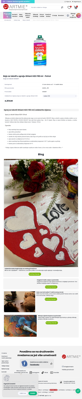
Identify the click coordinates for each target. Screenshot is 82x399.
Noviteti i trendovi (15, 15)
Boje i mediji (21, 15)
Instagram (34, 372)
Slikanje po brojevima (73, 15)
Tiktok (45, 372)
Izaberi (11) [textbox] (47, 96)
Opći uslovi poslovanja (5, 362)
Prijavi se (68, 1)
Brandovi (61, 15)
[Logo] (15, 7)
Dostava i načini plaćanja (6, 357)
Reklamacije (5, 369)
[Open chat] (78, 391)
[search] (62, 8)
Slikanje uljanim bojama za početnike (49, 316)
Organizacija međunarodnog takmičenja (47, 383)
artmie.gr (45, 392)
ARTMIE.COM (53, 390)
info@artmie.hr (69, 367)
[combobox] (59, 96)
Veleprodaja (5, 366)
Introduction (7, 20)
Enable (32, 393)
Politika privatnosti (68, 369)
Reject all (23, 393)
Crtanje (54, 15)
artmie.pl (45, 390)
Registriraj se (77, 1)
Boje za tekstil (26, 20)
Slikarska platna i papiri (28, 15)
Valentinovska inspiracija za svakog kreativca (21, 269)
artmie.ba (62, 390)
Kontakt (4, 372)
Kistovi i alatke (41, 15)
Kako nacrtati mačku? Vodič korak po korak (49, 292)
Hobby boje (17, 20)
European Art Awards (42, 381)
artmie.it (51, 392)
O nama (4, 353)
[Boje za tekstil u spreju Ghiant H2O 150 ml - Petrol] (41, 48)
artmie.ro (68, 390)
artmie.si (39, 390)
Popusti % (7, 15)
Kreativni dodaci (48, 15)
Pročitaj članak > (35, 274)
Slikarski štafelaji (35, 15)
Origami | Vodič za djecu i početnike (48, 280)
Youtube (54, 373)
